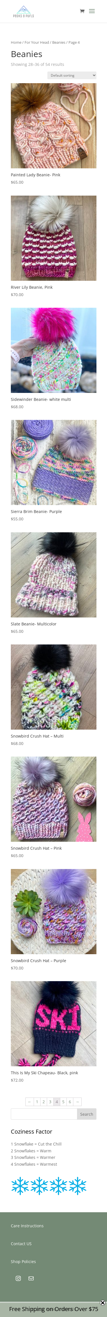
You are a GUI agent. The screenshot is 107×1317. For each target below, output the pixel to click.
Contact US (21, 1243)
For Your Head (37, 42)
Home (16, 42)
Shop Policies (23, 1261)
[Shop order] (71, 75)
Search (86, 1114)
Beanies (58, 42)
